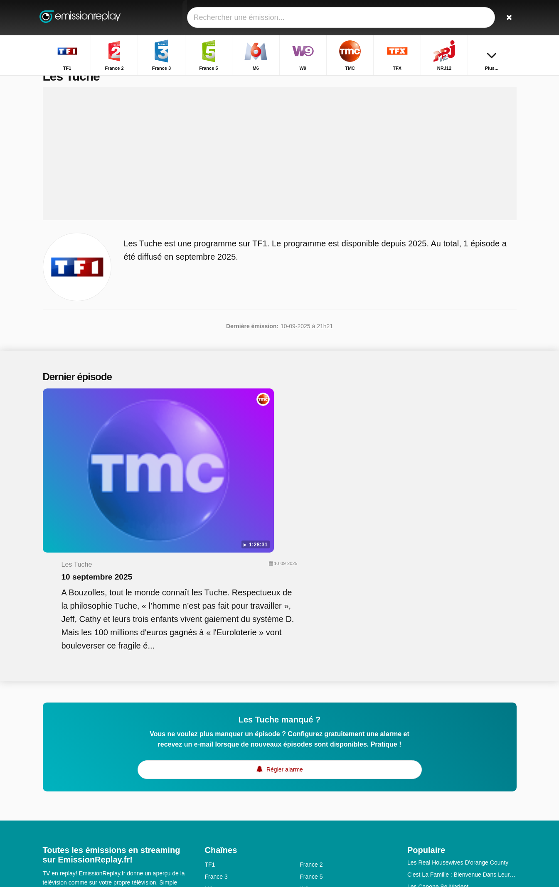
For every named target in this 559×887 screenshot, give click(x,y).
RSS (115, 814)
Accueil (476, 82)
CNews (214, 795)
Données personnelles (72, 814)
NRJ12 (214, 771)
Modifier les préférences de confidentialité (101, 829)
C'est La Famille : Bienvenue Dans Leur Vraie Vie (462, 733)
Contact (53, 804)
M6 (209, 747)
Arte (305, 795)
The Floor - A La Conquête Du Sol (451, 757)
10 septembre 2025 (256, 430)
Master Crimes (426, 769)
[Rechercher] (507, 17)
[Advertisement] (279, 171)
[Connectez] (479, 17)
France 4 (311, 807)
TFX (305, 759)
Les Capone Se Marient (437, 745)
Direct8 (309, 819)
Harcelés (418, 805)
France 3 (216, 735)
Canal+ (309, 783)
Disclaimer (120, 804)
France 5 (311, 735)
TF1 (210, 723)
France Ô (217, 819)
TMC (211, 759)
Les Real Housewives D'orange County (457, 721)
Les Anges (420, 781)
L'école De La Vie (430, 793)
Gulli (211, 783)
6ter (305, 771)
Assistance (85, 804)
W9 (304, 747)
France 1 (216, 807)
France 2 (311, 723)
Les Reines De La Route (439, 817)
